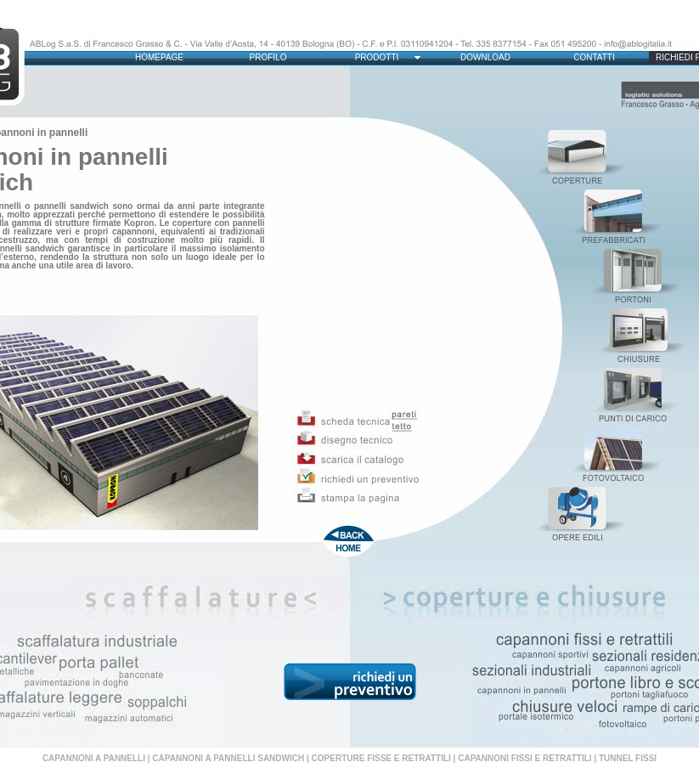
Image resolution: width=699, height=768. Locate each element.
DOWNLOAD (485, 57)
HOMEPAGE (159, 57)
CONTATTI (594, 57)
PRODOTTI (377, 57)
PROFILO (268, 57)
